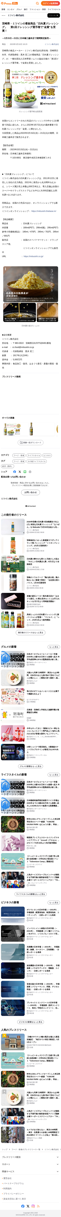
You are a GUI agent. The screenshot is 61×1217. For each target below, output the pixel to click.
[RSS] (38, 1206)
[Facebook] (14, 471)
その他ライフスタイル (37, 461)
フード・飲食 (18, 455)
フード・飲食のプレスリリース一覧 (26, 1149)
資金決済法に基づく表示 (14, 1199)
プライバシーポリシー (13, 1194)
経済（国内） (7, 466)
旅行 (25, 9)
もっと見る (53, 647)
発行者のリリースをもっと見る (30, 633)
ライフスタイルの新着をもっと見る (30, 894)
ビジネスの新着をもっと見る (30, 1022)
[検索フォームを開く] (37, 3)
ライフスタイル (54, 9)
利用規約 (7, 1188)
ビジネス (47, 455)
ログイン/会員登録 (50, 3)
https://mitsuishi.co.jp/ (33, 256)
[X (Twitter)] (19, 471)
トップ (4, 1149)
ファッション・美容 (38, 9)
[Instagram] (33, 1206)
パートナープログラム (13, 1183)
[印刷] (30, 471)
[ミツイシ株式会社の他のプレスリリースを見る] (53, 15)
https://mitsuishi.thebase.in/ (43, 211)
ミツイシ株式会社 (52, 44)
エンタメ (10, 9)
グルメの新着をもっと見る (30, 766)
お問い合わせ (30, 492)
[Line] (25, 471)
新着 (3, 9)
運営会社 (7, 1178)
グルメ (19, 9)
